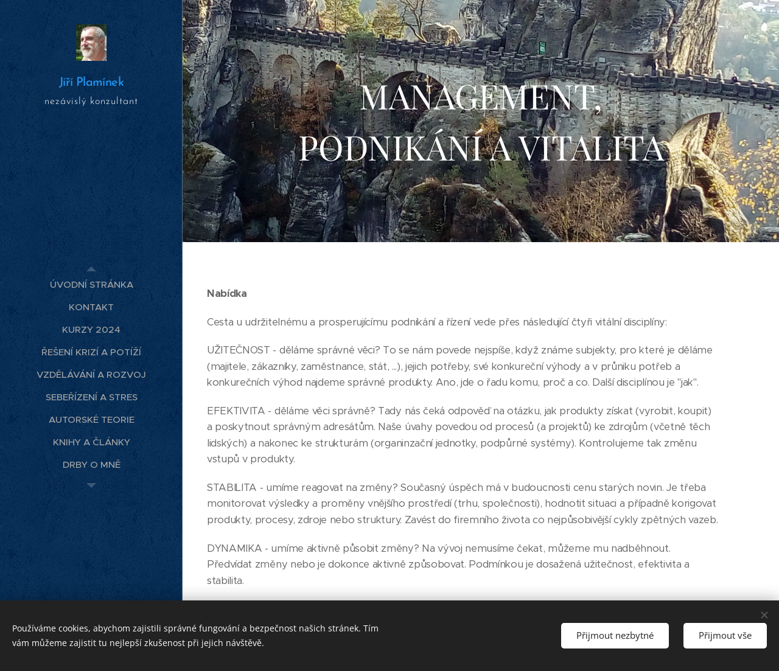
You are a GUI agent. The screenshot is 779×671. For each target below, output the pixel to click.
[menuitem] (91, 284)
